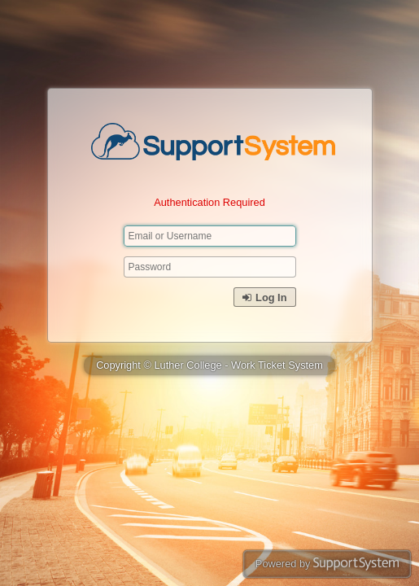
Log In (264, 297)
